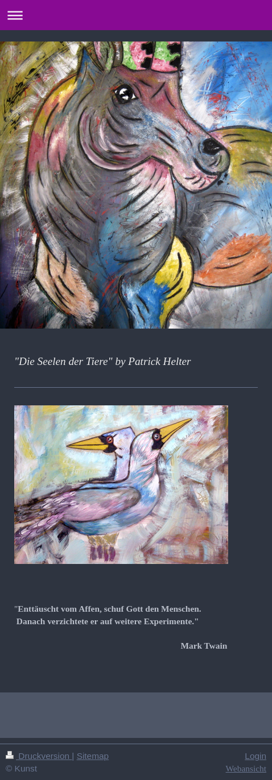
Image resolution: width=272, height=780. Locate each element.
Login (255, 756)
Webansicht (246, 768)
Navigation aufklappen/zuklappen (136, 15)
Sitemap (93, 756)
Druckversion (39, 756)
